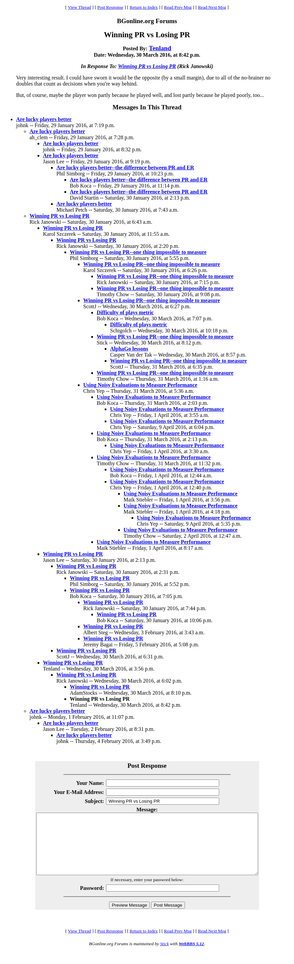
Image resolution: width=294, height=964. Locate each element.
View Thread (79, 7)
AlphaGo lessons (129, 349)
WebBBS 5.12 (191, 955)
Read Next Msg (212, 7)
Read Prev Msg (178, 7)
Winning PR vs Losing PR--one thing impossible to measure (138, 252)
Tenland (160, 48)
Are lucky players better (43, 119)
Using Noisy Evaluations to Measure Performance (140, 385)
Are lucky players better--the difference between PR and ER (125, 167)
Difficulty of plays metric (125, 312)
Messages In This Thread (146, 107)
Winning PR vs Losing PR (147, 66)
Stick (164, 955)
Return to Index (144, 7)
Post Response (110, 7)
